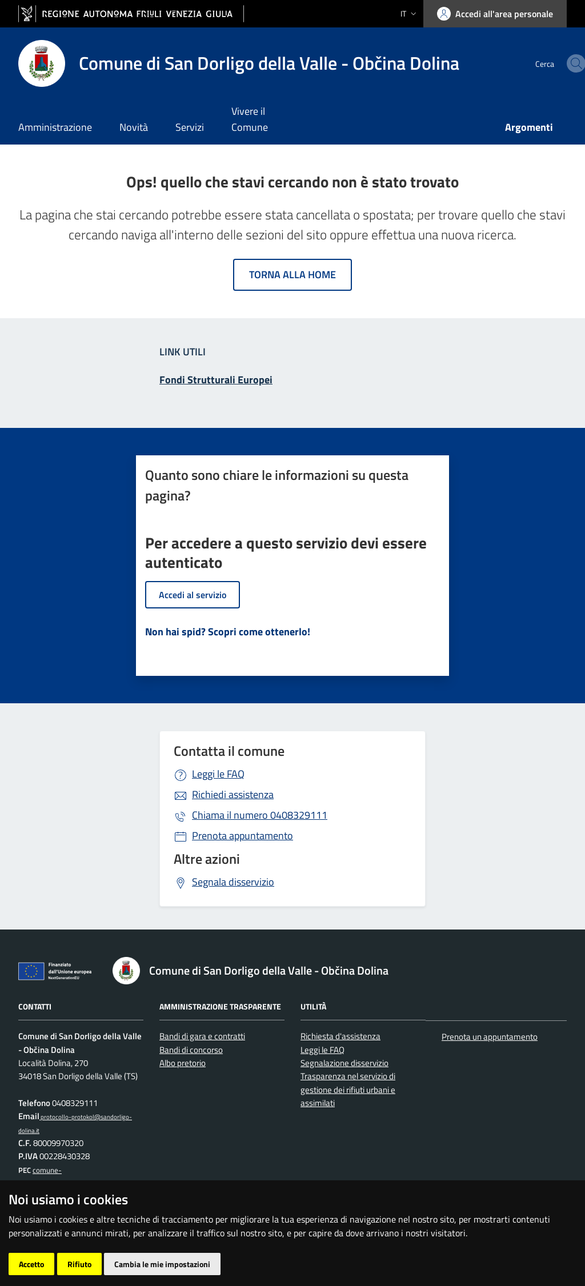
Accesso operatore (180, 1245)
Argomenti (529, 127)
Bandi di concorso (191, 1049)
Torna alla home (292, 274)
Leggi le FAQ (218, 774)
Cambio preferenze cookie (272, 1245)
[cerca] (553, 63)
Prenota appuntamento (242, 835)
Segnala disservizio (233, 882)
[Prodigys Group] (88, 1269)
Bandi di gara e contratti (202, 1036)
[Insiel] (39, 1269)
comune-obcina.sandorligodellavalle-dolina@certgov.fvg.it (63, 1183)
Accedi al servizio (192, 595)
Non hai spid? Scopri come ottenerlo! (227, 631)
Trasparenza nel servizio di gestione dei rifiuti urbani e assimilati (347, 1089)
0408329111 (259, 815)
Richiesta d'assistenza (340, 1036)
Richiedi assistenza (233, 794)
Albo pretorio (182, 1062)
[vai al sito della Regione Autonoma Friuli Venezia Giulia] (131, 14)
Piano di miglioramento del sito (78, 1245)
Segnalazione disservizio (344, 1062)
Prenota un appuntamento (490, 1036)
